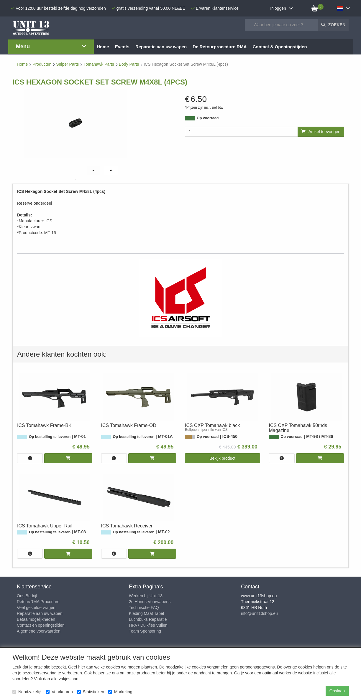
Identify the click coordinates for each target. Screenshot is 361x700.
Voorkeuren (59, 691)
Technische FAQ (144, 607)
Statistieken (90, 691)
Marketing (120, 691)
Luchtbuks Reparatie (148, 619)
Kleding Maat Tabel (146, 613)
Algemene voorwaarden (38, 631)
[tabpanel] (93, 170)
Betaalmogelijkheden (36, 619)
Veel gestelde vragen (36, 607)
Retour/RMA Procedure (38, 601)
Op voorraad (208, 118)
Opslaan (337, 691)
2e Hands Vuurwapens (149, 601)
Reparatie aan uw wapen (40, 613)
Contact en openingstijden (41, 625)
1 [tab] (76, 179)
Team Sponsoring (145, 631)
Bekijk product (222, 458)
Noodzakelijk (27, 691)
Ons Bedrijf (27, 595)
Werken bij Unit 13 (146, 595)
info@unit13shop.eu (259, 613)
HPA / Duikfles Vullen (148, 625)
